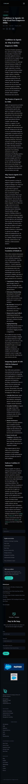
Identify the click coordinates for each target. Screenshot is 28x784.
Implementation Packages (9, 557)
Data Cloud (6, 548)
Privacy (4, 770)
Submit (6, 653)
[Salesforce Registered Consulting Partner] (14, 667)
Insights (21, 513)
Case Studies (5, 762)
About (4, 766)
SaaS (4, 732)
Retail (4, 734)
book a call (11, 515)
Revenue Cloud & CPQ (9, 550)
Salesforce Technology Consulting (11, 541)
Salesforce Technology (7, 711)
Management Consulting (9, 555)
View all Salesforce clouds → (10, 560)
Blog (4, 758)
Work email (5, 638)
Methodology (5, 764)
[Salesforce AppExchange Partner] (13, 677)
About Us (16, 519)
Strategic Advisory (8, 552)
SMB (4, 726)
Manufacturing (6, 736)
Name (4, 631)
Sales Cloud (6, 543)
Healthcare (5, 728)
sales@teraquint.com (7, 703)
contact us (7, 521)
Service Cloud (7, 545)
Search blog (5, 528)
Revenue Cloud (6, 749)
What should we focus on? (7, 645)
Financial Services (6, 730)
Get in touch (8, 577)
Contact (4, 768)
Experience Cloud (6, 747)
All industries (5, 724)
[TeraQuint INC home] (6, 3)
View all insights (6, 604)
